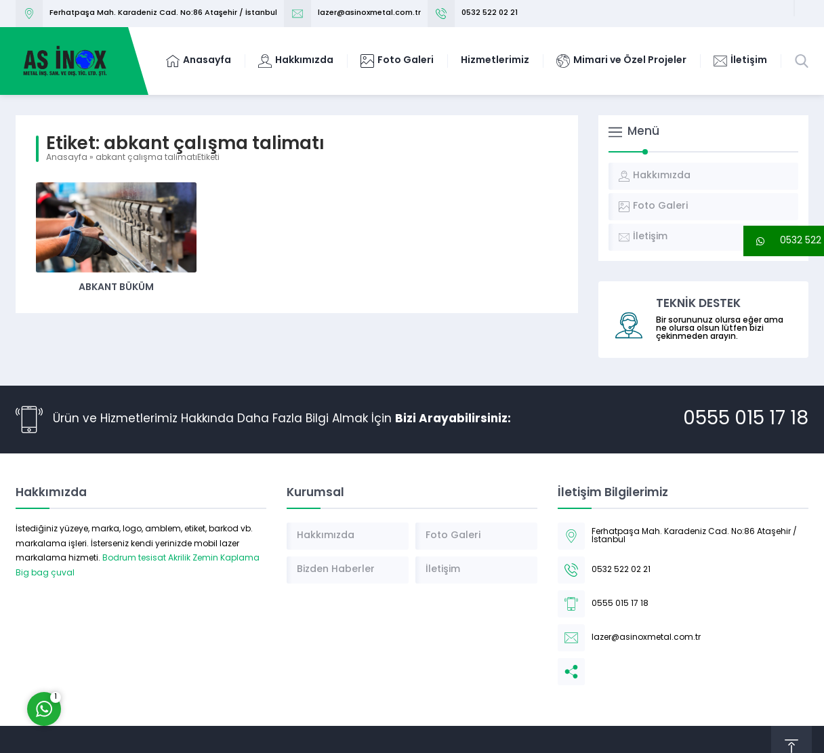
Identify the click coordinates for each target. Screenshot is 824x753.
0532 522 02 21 (489, 13)
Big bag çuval (45, 573)
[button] (783, 241)
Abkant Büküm (116, 288)
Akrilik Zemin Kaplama (214, 558)
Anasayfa (66, 158)
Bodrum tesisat (134, 558)
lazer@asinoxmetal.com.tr (369, 13)
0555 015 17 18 (745, 419)
